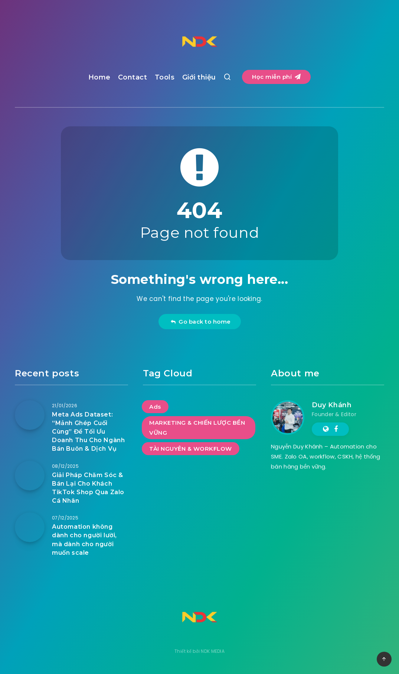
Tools (165, 77)
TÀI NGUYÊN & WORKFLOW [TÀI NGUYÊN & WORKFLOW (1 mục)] (190, 448)
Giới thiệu (199, 77)
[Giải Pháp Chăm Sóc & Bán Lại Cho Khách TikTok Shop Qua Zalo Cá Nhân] (30, 475)
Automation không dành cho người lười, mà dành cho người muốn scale (84, 539)
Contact (132, 77)
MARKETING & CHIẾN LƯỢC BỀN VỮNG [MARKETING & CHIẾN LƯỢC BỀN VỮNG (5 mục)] (197, 427)
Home (99, 77)
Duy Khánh (331, 405)
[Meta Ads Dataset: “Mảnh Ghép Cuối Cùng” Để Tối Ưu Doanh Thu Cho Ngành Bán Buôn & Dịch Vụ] (30, 415)
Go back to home (200, 321)
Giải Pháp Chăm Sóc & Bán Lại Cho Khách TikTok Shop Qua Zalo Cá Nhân (88, 488)
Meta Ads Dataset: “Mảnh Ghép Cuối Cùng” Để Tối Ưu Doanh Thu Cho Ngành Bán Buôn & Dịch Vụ (88, 432)
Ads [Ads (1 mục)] (155, 406)
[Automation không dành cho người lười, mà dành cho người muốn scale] (30, 527)
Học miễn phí (276, 76)
